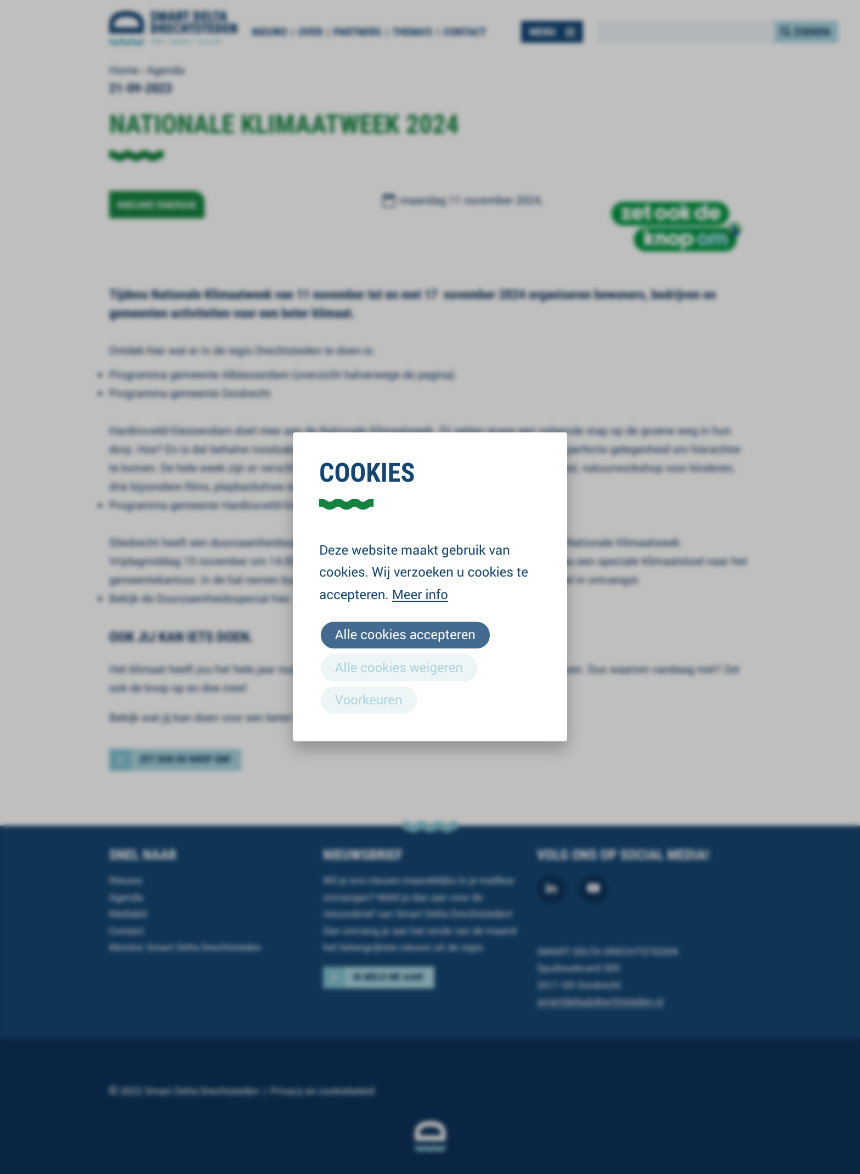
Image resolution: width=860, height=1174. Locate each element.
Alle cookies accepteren (405, 635)
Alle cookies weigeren (399, 667)
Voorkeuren (369, 699)
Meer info (420, 594)
